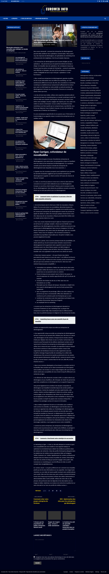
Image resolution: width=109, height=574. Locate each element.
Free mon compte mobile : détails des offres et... (20, 96)
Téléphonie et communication (88, 208)
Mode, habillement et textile (88, 160)
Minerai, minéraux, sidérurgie (88, 158)
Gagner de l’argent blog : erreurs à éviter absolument (54, 523)
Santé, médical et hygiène (87, 185)
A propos (66, 571)
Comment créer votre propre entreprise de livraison (41, 501)
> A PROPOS (14, 18)
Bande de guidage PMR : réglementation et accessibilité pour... (22, 214)
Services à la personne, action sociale (90, 195)
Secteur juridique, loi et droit (88, 190)
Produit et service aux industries (89, 178)
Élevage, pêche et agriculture (88, 105)
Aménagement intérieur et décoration (90, 75)
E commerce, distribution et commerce (91, 103)
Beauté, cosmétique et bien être (89, 83)
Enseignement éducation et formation (90, 110)
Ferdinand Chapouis (13, 52)
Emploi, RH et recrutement (87, 108)
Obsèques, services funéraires (88, 168)
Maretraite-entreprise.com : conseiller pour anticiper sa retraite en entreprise (17, 49)
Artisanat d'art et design (87, 78)
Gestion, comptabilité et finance (89, 123)
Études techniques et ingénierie (89, 113)
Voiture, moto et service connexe (89, 213)
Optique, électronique (86, 170)
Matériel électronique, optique (88, 148)
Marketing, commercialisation (88, 145)
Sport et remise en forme (87, 205)
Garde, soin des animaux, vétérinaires (90, 120)
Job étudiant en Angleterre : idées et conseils (20, 71)
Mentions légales (90, 571)
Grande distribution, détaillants (89, 128)
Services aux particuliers (87, 200)
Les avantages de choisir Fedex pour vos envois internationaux (21, 59)
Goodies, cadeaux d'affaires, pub (89, 125)
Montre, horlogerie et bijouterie (89, 163)
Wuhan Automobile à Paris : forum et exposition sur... (21, 156)
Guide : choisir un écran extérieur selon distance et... (21, 168)
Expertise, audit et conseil (87, 115)
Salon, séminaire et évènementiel (89, 183)
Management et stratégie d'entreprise (91, 143)
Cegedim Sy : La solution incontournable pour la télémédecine (21, 107)
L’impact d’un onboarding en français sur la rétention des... (21, 131)
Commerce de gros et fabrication (89, 88)
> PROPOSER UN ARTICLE (41, 18)
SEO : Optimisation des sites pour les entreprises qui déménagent (66, 501)
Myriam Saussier (39, 44)
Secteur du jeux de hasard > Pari (89, 188)
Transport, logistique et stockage (89, 210)
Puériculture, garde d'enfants (88, 180)
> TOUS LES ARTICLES (26, 18)
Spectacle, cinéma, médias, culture (90, 203)
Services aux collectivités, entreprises (90, 198)
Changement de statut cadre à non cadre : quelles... (21, 203)
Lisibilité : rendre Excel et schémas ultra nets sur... (21, 119)
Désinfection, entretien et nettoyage (90, 98)
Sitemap (97, 571)
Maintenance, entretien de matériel (90, 140)
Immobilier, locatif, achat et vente (89, 133)
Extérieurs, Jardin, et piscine (88, 118)
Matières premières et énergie (88, 153)
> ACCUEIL (5, 18)
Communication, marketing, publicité (90, 90)
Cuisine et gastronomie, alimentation (90, 95)
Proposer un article (79, 571)
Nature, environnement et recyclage (90, 165)
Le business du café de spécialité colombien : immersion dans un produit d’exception (69, 525)
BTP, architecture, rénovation (88, 85)
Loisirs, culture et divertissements (89, 138)
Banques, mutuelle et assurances (89, 80)
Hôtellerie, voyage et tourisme (88, 130)
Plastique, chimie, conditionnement (90, 175)
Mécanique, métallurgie (86, 155)
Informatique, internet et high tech (90, 135)
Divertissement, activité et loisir (89, 100)
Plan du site (103, 571)
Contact (71, 571)
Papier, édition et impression (88, 173)
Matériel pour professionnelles (89, 150)
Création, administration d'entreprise (90, 93)
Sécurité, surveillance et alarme (89, 193)
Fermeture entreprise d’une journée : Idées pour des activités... (21, 191)
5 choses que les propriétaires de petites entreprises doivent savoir (39, 524)
